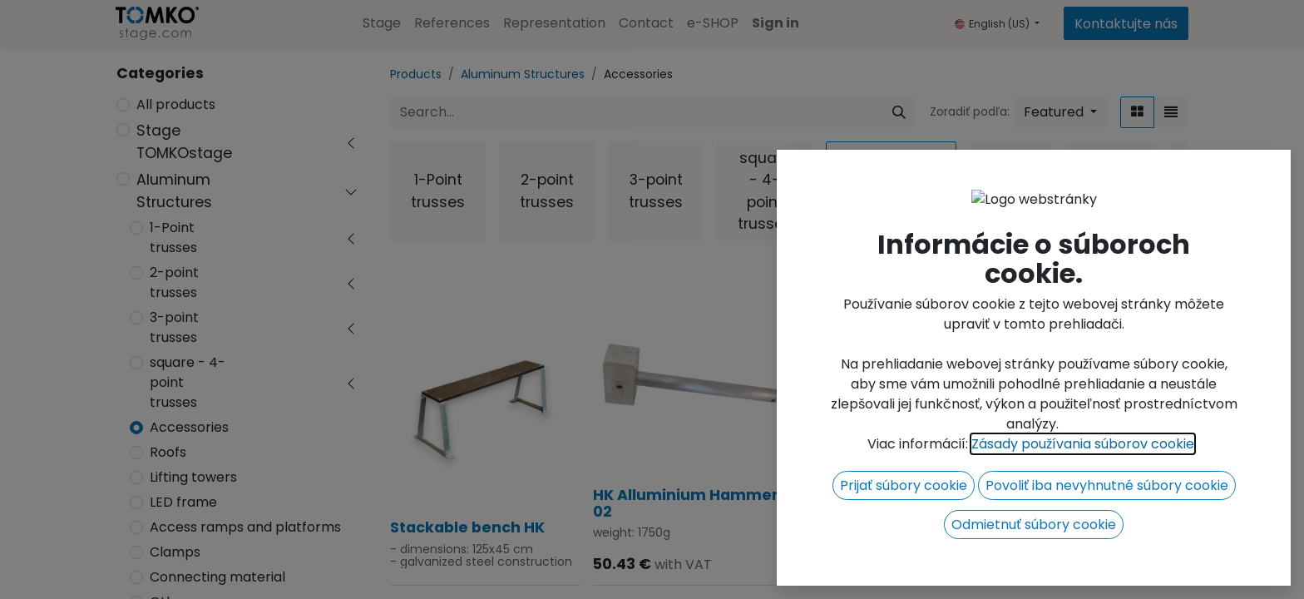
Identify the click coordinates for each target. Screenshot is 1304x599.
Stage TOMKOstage (184, 141)
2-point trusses (174, 282)
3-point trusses (174, 327)
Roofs (168, 452)
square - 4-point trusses (187, 382)
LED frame (183, 502)
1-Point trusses (173, 237)
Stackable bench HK (467, 527)
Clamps (175, 552)
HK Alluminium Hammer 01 (888, 532)
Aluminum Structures (174, 190)
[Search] (899, 112)
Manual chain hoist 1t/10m (1071, 519)
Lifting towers (193, 477)
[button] (1060, 112)
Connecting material (217, 577)
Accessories (189, 427)
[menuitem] (382, 23)
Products (416, 74)
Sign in (775, 22)
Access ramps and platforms (245, 527)
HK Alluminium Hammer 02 (685, 503)
